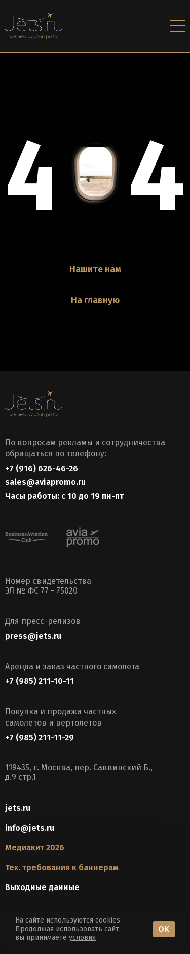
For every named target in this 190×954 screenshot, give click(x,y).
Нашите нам (95, 269)
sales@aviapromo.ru (45, 482)
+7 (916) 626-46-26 (41, 468)
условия (82, 937)
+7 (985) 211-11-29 (39, 737)
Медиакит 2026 (34, 847)
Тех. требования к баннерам (62, 867)
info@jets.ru (29, 828)
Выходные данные (42, 887)
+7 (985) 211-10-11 (39, 681)
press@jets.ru (33, 636)
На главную (95, 300)
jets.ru (17, 808)
